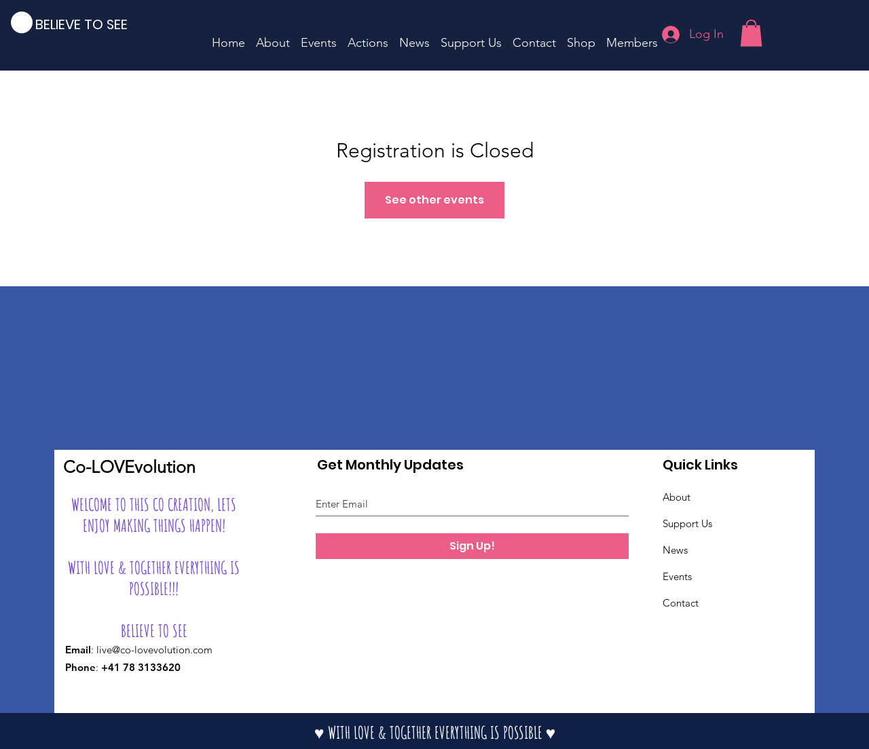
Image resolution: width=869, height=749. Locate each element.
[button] (751, 33)
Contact (681, 602)
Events (677, 576)
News (675, 549)
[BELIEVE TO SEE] (91, 24)
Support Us (687, 523)
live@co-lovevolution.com (154, 649)
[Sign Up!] (472, 546)
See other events (434, 200)
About (676, 497)
